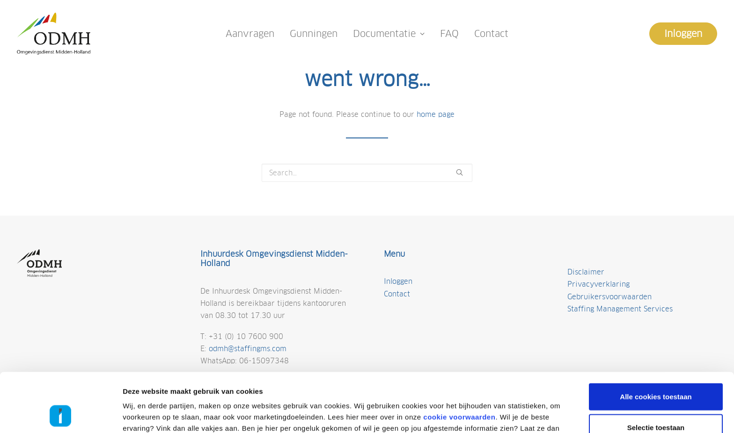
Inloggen (398, 281)
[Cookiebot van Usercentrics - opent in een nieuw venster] (61, 415)
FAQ (449, 34)
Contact (491, 34)
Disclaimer (585, 272)
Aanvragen (250, 34)
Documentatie (389, 34)
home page (436, 114)
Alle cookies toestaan (655, 341)
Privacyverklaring (598, 284)
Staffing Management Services (620, 309)
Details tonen (502, 415)
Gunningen (314, 34)
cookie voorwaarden (459, 362)
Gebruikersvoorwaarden (609, 297)
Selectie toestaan (656, 372)
